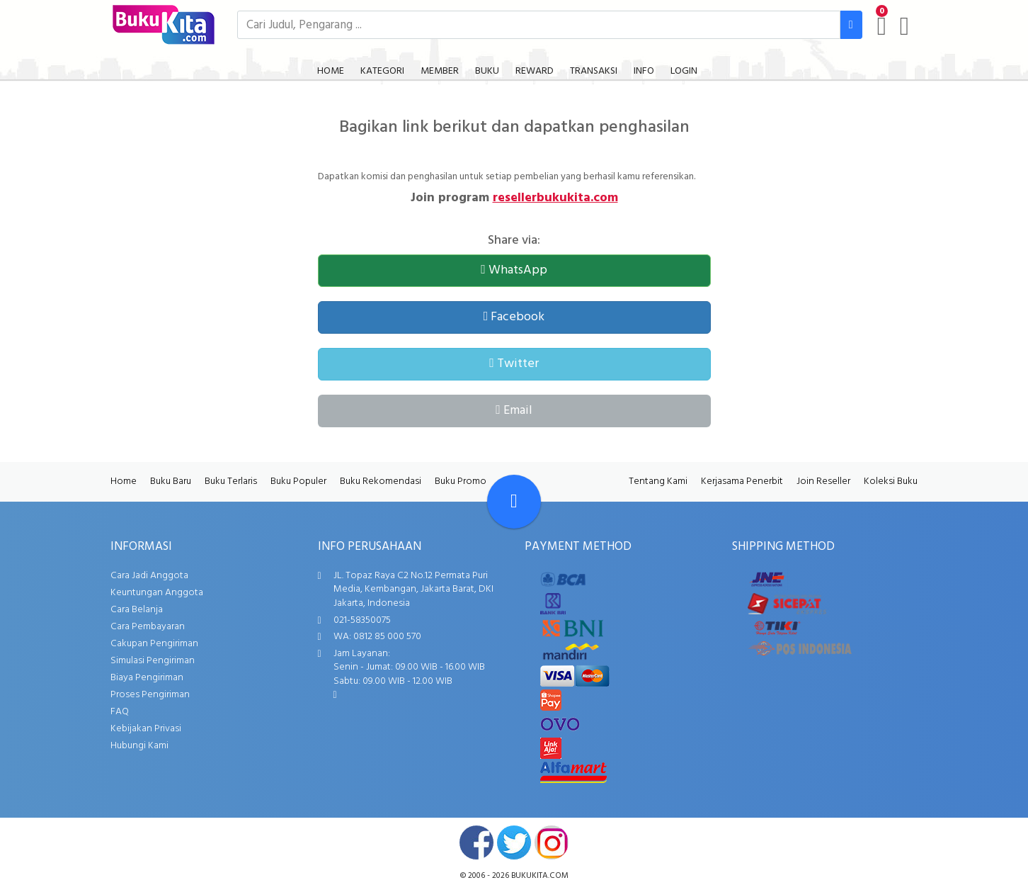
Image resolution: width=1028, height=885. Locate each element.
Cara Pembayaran (147, 627)
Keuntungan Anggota (156, 593)
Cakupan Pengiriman (154, 644)
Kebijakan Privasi (145, 729)
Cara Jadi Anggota (149, 576)
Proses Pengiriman (150, 695)
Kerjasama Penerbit (742, 481)
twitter (514, 842)
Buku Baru (170, 481)
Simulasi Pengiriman (152, 661)
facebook (476, 842)
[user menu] (904, 26)
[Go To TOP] (514, 502)
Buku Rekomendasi (380, 481)
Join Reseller (823, 481)
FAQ (119, 712)
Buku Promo (460, 481)
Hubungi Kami (139, 746)
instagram (551, 842)
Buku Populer (298, 481)
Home (123, 481)
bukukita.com (540, 875)
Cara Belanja (136, 610)
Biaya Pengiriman (146, 678)
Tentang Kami (658, 481)
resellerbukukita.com (555, 198)
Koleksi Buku (891, 481)
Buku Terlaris (231, 481)
